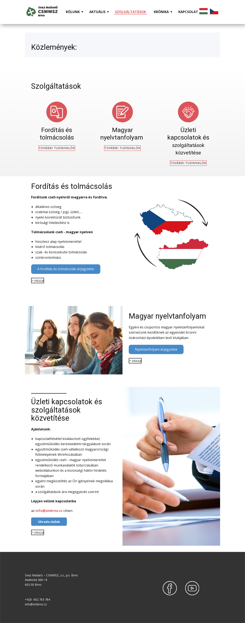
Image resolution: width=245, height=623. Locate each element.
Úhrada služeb (49, 522)
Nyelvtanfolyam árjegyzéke (156, 349)
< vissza (38, 280)
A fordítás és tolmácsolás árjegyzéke (65, 269)
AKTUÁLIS (97, 12)
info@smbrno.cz (49, 510)
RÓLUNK (73, 12)
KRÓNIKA (161, 12)
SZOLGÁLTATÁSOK (130, 12)
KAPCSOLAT (188, 12)
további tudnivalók (57, 148)
